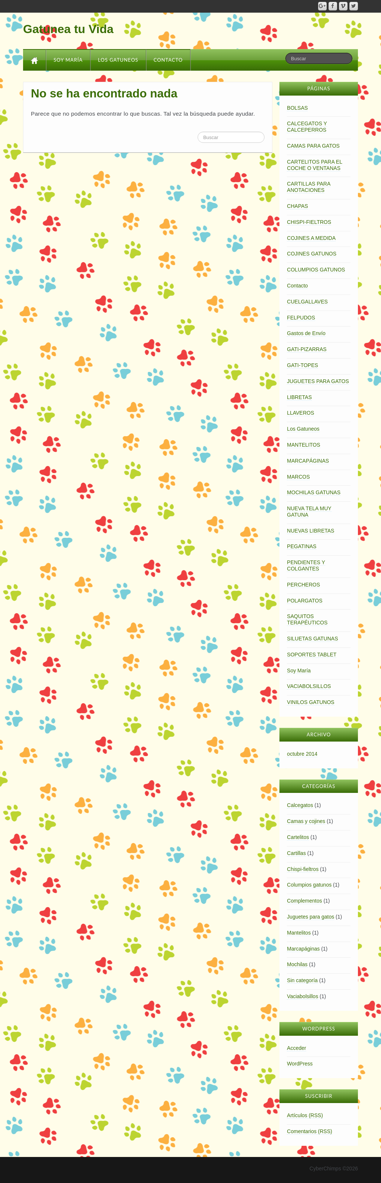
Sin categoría (302, 980)
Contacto (168, 60)
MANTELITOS (303, 445)
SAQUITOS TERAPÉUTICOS (307, 619)
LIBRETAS (299, 397)
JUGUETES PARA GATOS (318, 381)
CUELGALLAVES (307, 302)
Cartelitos (298, 837)
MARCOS (298, 477)
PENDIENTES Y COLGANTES (306, 565)
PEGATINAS (301, 546)
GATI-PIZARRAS (306, 349)
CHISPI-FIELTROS (309, 222)
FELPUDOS (301, 318)
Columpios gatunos (309, 885)
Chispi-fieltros (302, 869)
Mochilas (297, 964)
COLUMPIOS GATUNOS (316, 270)
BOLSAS (297, 108)
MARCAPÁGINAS (308, 461)
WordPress (300, 1064)
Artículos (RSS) (305, 1115)
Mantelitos (299, 933)
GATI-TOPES (302, 365)
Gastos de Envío (306, 333)
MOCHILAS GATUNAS (313, 492)
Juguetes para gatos (310, 917)
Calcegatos (300, 805)
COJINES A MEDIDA (311, 238)
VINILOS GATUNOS (310, 702)
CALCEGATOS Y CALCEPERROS (307, 126)
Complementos (304, 901)
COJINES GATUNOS (311, 254)
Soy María (68, 60)
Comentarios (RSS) (309, 1131)
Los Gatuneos (118, 60)
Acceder (296, 1048)
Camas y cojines (306, 821)
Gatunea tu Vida (68, 29)
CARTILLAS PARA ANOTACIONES (308, 187)
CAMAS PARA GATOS (313, 146)
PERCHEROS (303, 585)
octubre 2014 (302, 754)
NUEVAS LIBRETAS (310, 531)
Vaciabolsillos (302, 996)
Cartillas (296, 853)
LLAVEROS (300, 413)
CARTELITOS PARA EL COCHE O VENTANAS (314, 165)
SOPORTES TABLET (311, 655)
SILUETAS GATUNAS (312, 639)
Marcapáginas (303, 949)
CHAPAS (297, 206)
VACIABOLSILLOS (309, 686)
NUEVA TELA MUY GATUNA (309, 511)
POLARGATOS (304, 601)
